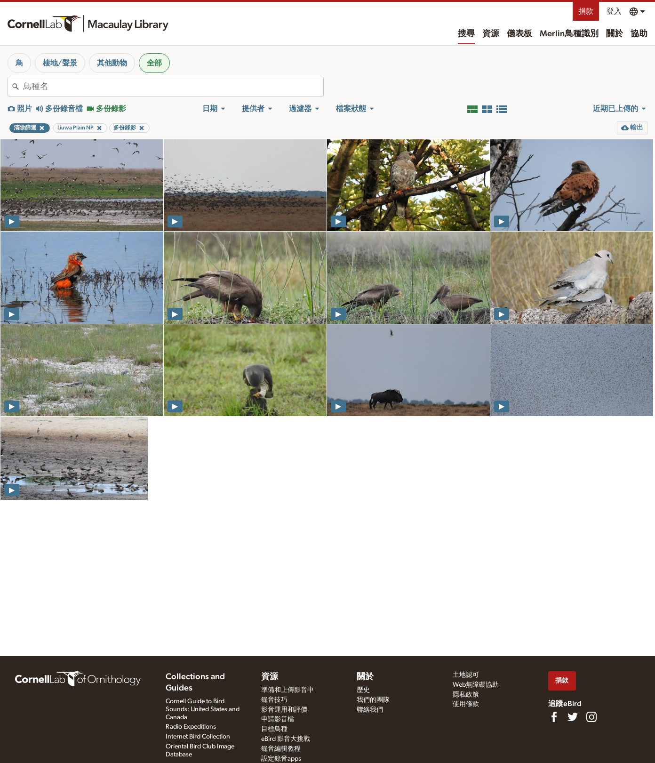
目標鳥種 (274, 729)
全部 (154, 63)
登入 (614, 11)
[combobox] (173, 86)
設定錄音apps (281, 758)
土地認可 (466, 675)
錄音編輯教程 (281, 749)
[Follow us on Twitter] (572, 717)
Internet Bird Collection (198, 736)
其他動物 (112, 63)
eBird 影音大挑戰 (285, 739)
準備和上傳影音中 (287, 690)
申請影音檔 (277, 719)
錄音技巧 (274, 700)
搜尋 (466, 34)
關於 (614, 34)
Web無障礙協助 (476, 685)
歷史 (363, 690)
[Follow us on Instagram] (591, 717)
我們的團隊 (373, 700)
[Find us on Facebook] (553, 717)
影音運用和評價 (284, 710)
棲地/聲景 (60, 63)
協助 (639, 34)
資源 (490, 34)
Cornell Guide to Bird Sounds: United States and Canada (203, 709)
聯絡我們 (370, 710)
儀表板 (519, 34)
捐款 (585, 11)
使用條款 (466, 704)
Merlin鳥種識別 (569, 34)
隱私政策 (466, 694)
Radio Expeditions (191, 726)
